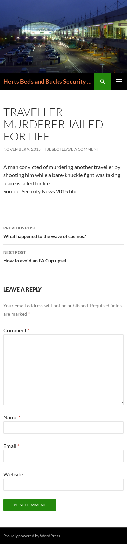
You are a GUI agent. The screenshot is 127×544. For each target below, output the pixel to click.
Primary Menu (119, 81)
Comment (16, 330)
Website (13, 474)
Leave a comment (80, 149)
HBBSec (51, 149)
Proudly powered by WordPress (31, 535)
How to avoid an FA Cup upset (63, 255)
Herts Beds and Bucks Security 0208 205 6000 (48, 81)
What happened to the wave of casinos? (63, 231)
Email (11, 446)
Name (11, 417)
